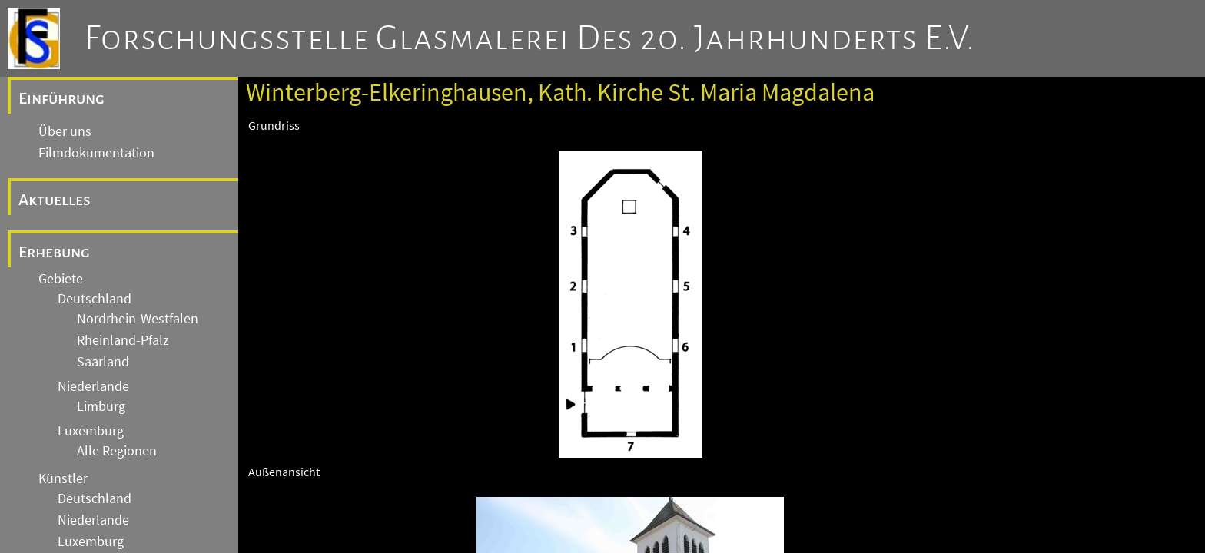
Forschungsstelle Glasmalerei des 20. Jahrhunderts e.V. (530, 38)
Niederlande (93, 386)
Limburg (101, 406)
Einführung (61, 98)
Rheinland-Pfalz (123, 340)
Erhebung (54, 251)
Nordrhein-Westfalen (137, 318)
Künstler (63, 478)
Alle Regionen (117, 450)
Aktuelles (54, 199)
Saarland (103, 361)
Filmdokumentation (96, 152)
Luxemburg (91, 430)
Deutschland (94, 298)
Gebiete (60, 278)
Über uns (64, 131)
